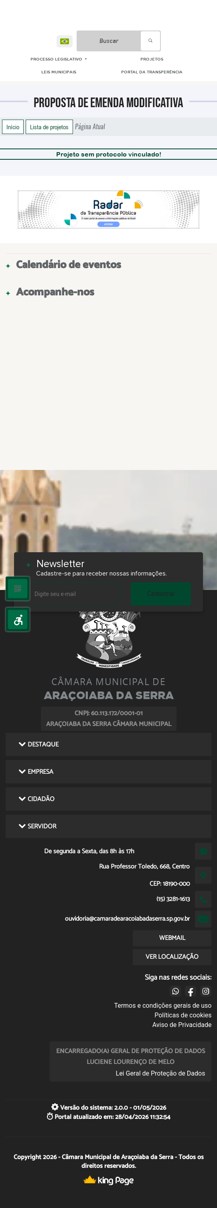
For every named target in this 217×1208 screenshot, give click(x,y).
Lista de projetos (49, 127)
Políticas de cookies (182, 1015)
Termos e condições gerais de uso (162, 1005)
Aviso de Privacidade (182, 1025)
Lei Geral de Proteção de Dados (160, 1073)
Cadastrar (161, 594)
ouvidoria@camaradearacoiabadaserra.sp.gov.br (127, 918)
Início (12, 127)
